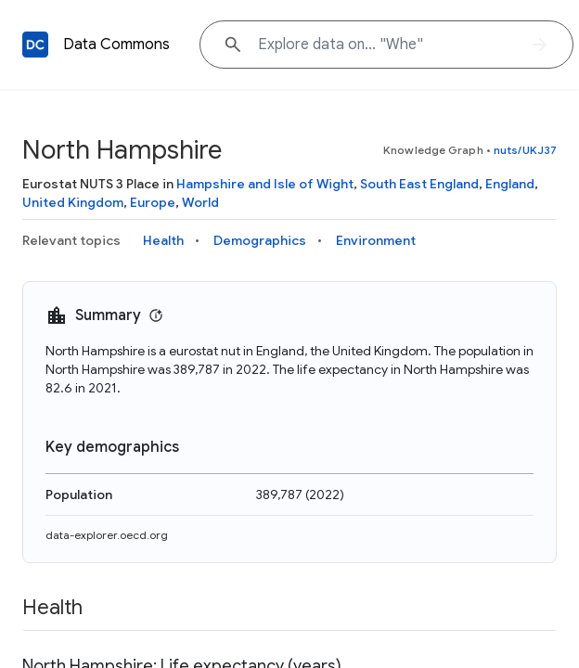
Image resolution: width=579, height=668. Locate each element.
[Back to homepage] (35, 45)
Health (163, 240)
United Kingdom (72, 202)
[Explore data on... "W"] (386, 44)
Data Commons (116, 44)
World (200, 202)
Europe (152, 202)
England (509, 183)
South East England (419, 183)
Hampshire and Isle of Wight (265, 183)
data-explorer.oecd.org (106, 535)
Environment (376, 240)
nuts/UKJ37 (525, 150)
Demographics (259, 240)
